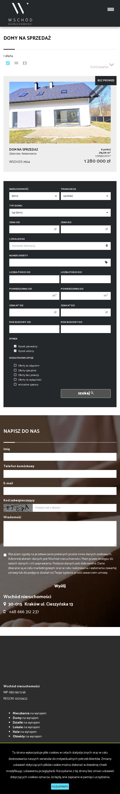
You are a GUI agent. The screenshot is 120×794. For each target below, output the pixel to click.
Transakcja (68, 189)
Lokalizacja (17, 239)
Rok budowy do (71, 322)
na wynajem (29, 713)
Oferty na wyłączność (28, 380)
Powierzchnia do (72, 289)
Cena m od (16, 305)
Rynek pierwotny (25, 347)
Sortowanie (102, 65)
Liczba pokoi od (19, 272)
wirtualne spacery (26, 385)
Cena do (66, 222)
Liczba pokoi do (71, 272)
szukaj (86, 393)
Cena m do (68, 305)
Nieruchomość (19, 189)
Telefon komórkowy (18, 466)
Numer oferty (18, 256)
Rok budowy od (20, 322)
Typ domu (15, 206)
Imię (6, 449)
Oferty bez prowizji (26, 375)
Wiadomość (12, 517)
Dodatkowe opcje (21, 358)
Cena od (14, 222)
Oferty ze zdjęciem (26, 366)
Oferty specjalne (25, 371)
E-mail (8, 483)
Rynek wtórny (24, 351)
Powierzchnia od (20, 289)
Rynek (13, 339)
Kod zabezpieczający (19, 500)
